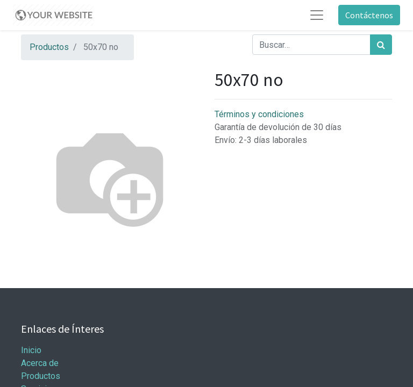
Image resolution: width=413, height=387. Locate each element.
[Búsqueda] (381, 44)
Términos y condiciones (259, 114)
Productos (49, 47)
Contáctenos (369, 15)
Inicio (31, 350)
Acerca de (40, 363)
